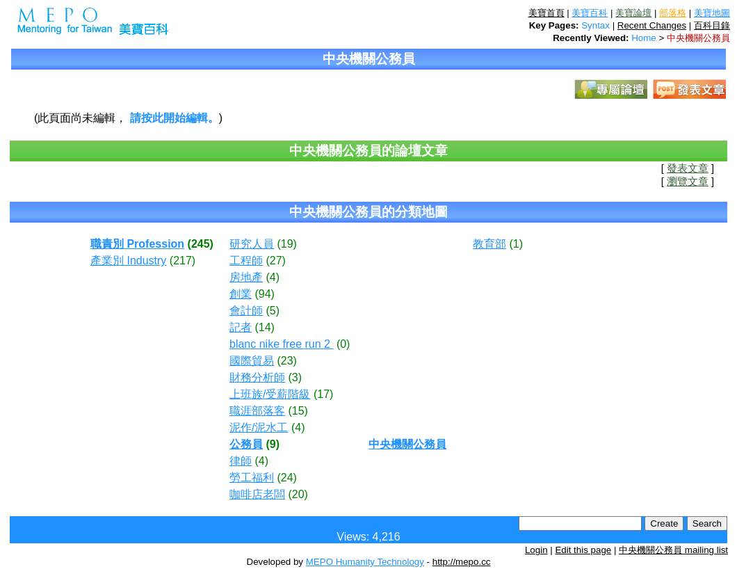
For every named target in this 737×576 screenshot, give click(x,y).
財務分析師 (257, 377)
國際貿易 (251, 361)
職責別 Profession (137, 244)
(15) (297, 411)
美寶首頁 (546, 13)
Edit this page (583, 550)
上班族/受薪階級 (269, 394)
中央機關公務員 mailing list (673, 550)
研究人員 (251, 244)
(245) (200, 244)
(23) (286, 361)
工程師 (246, 260)
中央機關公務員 (698, 38)
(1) (516, 244)
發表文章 (687, 168)
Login (536, 550)
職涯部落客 (257, 411)
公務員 (246, 444)
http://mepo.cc (461, 562)
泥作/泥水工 (258, 427)
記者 (240, 327)
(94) (264, 294)
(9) (273, 444)
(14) (264, 327)
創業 (240, 294)
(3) (295, 377)
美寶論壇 (633, 13)
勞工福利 (251, 477)
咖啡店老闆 (257, 494)
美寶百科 (590, 13)
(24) (286, 477)
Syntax (595, 25)
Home (643, 38)
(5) (273, 311)
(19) (286, 244)
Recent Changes (651, 25)
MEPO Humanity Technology (365, 562)
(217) (182, 260)
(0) (343, 344)
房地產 (246, 277)
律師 (240, 461)
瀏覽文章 (687, 181)
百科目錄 (712, 25)
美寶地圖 (712, 13)
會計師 (246, 311)
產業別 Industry (128, 260)
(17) (323, 394)
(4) (273, 277)
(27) (275, 260)
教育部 (489, 244)
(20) (297, 494)
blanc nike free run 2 (281, 344)
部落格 (672, 13)
